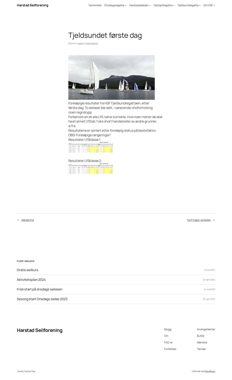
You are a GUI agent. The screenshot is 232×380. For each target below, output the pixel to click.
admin (81, 43)
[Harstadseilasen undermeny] (150, 5)
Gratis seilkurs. (28, 270)
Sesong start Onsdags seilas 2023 (42, 299)
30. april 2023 (209, 299)
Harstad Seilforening (32, 5)
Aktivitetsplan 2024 (31, 280)
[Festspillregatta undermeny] (174, 5)
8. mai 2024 (210, 269)
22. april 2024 (209, 279)
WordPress (210, 371)
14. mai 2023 (209, 289)
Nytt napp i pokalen (199, 220)
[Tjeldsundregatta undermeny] (200, 5)
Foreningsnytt (91, 43)
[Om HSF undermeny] (214, 5)
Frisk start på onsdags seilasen (39, 289)
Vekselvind (27, 220)
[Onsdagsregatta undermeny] (126, 5)
